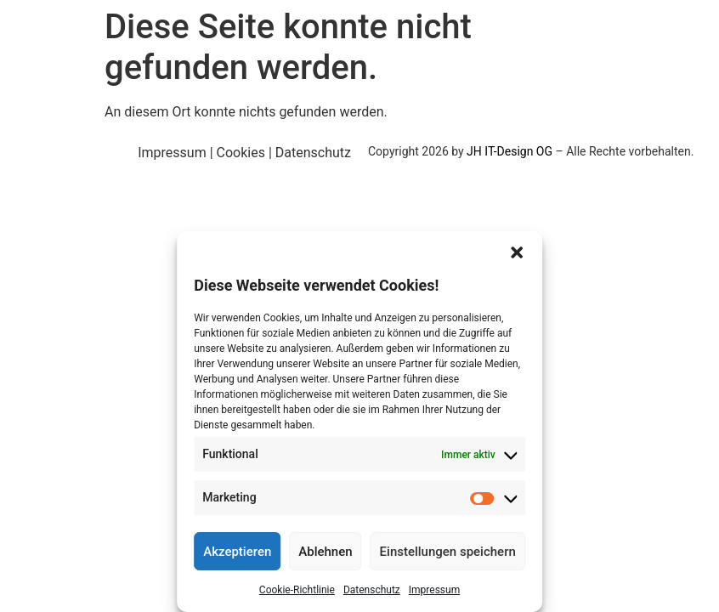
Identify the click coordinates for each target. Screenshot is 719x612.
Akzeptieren (237, 551)
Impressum (434, 590)
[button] (516, 252)
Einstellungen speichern (448, 551)
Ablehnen (325, 551)
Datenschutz (371, 590)
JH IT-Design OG (509, 151)
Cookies (241, 152)
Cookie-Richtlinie (297, 590)
